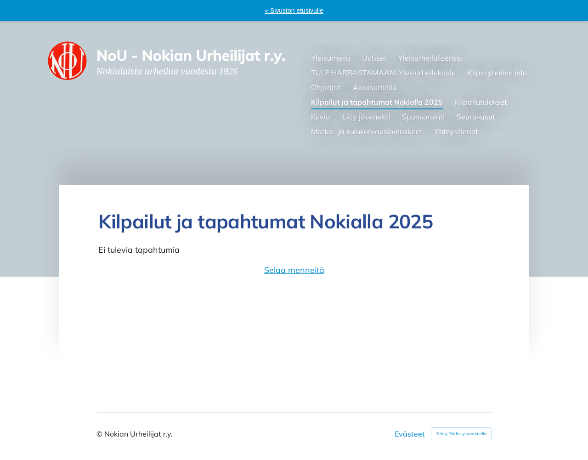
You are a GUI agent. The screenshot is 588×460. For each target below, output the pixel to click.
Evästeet (410, 433)
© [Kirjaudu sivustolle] (100, 433)
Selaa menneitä (294, 270)
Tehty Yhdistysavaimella (461, 434)
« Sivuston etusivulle (294, 10)
